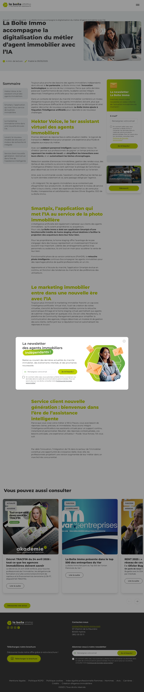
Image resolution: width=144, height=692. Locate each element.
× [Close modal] (124, 341)
